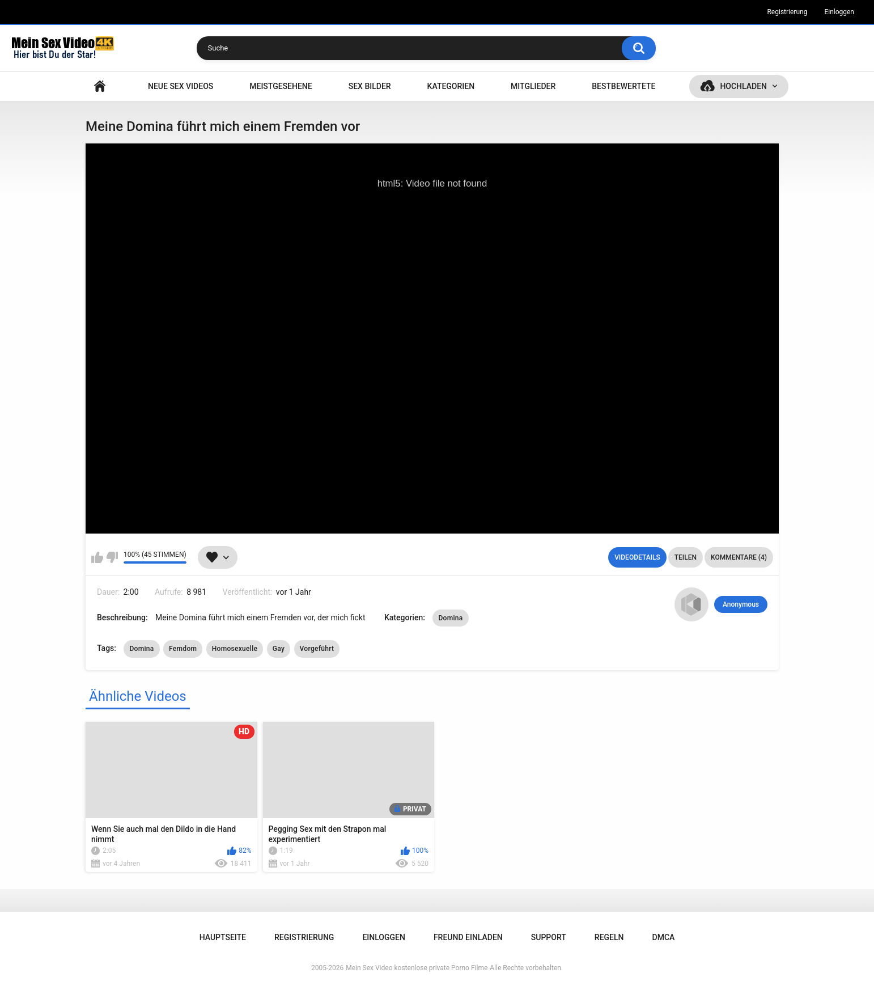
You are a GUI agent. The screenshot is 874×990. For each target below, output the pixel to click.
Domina (450, 618)
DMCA (663, 937)
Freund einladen (468, 937)
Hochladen (743, 86)
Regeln (609, 937)
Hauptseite (100, 86)
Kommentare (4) (739, 557)
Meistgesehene (280, 86)
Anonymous (741, 604)
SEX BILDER (370, 86)
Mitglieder (533, 86)
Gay (279, 649)
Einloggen (839, 12)
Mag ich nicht (112, 557)
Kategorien (451, 86)
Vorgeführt (317, 649)
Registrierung (787, 12)
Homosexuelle (234, 649)
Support (548, 937)
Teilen (685, 557)
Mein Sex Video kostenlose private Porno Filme (416, 968)
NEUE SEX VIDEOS (180, 86)
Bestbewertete (623, 86)
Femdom (183, 649)
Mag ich (97, 557)
